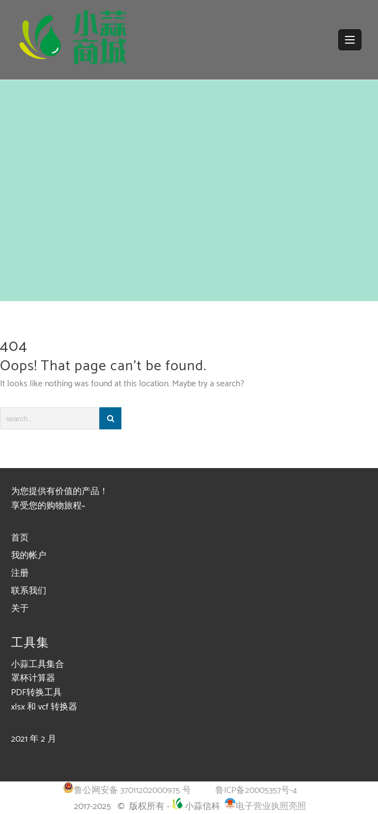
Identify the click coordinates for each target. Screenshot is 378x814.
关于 (20, 608)
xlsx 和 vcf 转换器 (44, 707)
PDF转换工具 (36, 692)
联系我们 (28, 591)
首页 (20, 538)
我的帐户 (28, 555)
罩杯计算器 (33, 678)
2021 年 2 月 (33, 739)
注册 (20, 573)
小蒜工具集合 (37, 664)
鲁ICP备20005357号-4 (256, 790)
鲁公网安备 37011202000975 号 (127, 790)
